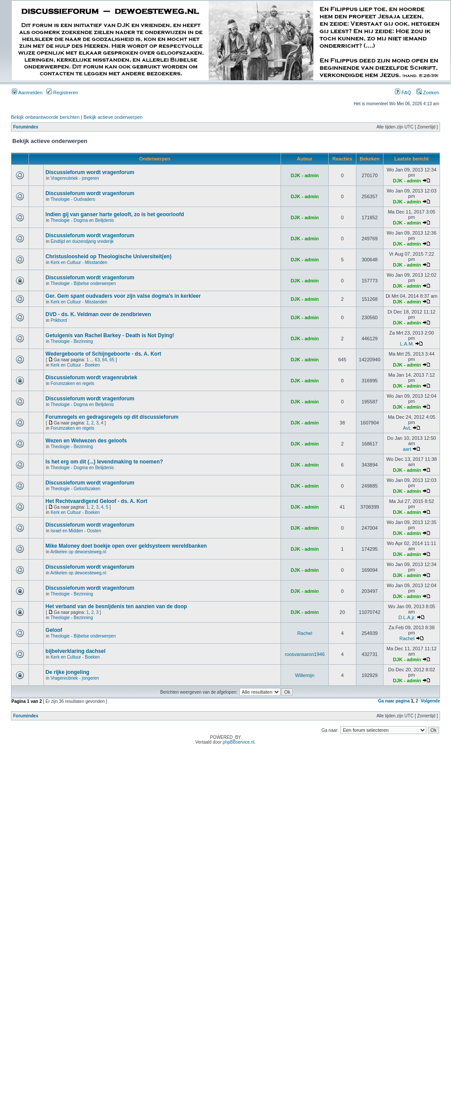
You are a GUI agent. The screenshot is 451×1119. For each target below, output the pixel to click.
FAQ (403, 92)
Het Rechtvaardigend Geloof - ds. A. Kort (96, 501)
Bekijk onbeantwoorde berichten (45, 117)
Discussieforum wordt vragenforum (90, 172)
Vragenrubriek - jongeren (74, 178)
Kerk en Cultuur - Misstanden (78, 262)
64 (104, 359)
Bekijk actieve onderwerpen (113, 117)
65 (112, 359)
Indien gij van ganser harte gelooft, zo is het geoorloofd (115, 214)
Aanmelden (27, 92)
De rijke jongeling (67, 672)
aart (407, 449)
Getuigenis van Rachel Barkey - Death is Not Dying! (110, 335)
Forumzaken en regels (72, 383)
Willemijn (304, 675)
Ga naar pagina (393, 700)
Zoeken (427, 92)
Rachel (304, 633)
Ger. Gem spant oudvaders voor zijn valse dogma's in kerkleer (123, 296)
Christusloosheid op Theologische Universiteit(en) (108, 256)
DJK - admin (305, 175)
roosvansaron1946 (305, 654)
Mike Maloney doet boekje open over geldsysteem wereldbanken (126, 546)
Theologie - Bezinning (71, 341)
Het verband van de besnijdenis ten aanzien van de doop (116, 606)
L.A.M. (407, 343)
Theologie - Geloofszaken (75, 488)
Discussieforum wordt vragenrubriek (91, 377)
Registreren (62, 92)
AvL (407, 428)
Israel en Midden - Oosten (75, 530)
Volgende (430, 700)
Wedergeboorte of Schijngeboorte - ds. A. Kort (103, 354)
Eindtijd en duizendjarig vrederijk (82, 241)
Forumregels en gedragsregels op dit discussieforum (112, 417)
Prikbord (58, 320)
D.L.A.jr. (406, 617)
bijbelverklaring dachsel (76, 651)
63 (97, 359)
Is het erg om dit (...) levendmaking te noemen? (104, 462)
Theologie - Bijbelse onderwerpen (83, 283)
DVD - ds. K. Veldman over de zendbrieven (98, 314)
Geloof (54, 630)
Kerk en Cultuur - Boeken (74, 365)
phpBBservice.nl (238, 742)
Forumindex (25, 127)
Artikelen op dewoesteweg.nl (78, 551)
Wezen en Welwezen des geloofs (86, 441)
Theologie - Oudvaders (72, 199)
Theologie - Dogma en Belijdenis (82, 220)
